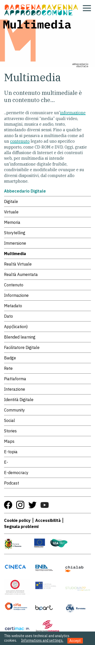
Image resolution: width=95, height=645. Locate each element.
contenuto (20, 141)
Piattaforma (15, 378)
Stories (10, 430)
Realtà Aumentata (21, 274)
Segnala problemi (21, 526)
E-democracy (16, 472)
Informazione (16, 295)
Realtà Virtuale (18, 264)
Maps (9, 441)
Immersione (15, 243)
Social (9, 420)
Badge (10, 357)
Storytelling (14, 232)
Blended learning (19, 337)
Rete (8, 368)
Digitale (11, 201)
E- (6, 462)
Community (14, 410)
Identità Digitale (18, 399)
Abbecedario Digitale (25, 191)
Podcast (11, 483)
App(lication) (16, 326)
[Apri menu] (87, 8)
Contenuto (13, 284)
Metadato (13, 305)
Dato (8, 316)
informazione (73, 112)
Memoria (12, 222)
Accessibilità (48, 520)
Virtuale (11, 211)
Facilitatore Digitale (22, 347)
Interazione (14, 389)
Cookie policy (17, 520)
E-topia (10, 451)
